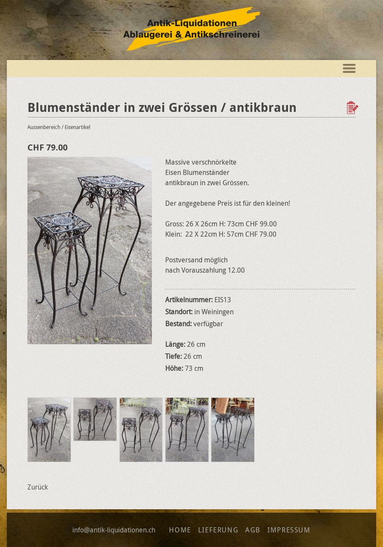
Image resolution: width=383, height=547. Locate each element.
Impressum (288, 530)
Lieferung (218, 530)
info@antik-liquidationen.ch (113, 530)
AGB (253, 530)
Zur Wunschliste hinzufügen (353, 107)
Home (180, 530)
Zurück (37, 487)
